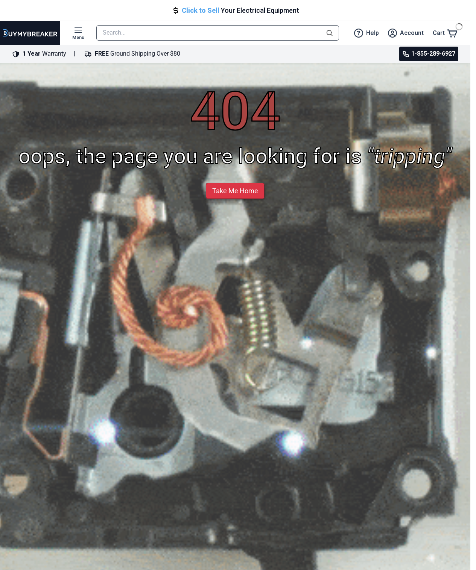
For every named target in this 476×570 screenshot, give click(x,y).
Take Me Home (235, 191)
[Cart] (445, 33)
